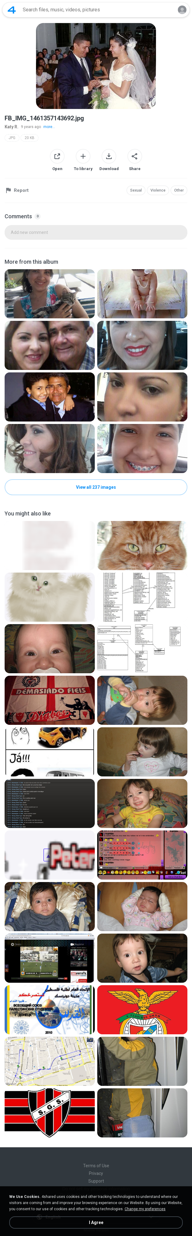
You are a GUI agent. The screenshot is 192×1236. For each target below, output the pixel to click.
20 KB (29, 138)
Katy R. (11, 126)
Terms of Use (96, 1165)
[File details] (50, 293)
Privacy (96, 1173)
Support (96, 1181)
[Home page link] (11, 9)
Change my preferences (145, 1209)
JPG (12, 138)
